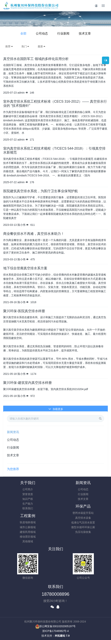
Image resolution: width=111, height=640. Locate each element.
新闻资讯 (13, 432)
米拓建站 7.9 (62, 635)
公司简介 (27, 489)
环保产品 (83, 506)
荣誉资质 (27, 494)
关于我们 (27, 483)
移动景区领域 (28, 536)
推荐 (9, 46)
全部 (23, 33)
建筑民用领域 (28, 531)
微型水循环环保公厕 (83, 527)
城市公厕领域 (28, 527)
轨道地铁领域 (28, 522)
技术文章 (85, 33)
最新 (42, 46)
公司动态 (42, 33)
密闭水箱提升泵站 (83, 512)
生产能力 (27, 503)
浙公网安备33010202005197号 (55, 626)
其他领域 (27, 541)
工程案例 (27, 516)
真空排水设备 (83, 517)
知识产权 (27, 498)
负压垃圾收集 (83, 531)
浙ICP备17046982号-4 (55, 630)
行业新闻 (63, 33)
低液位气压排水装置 (83, 522)
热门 (25, 46)
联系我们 (27, 508)
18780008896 (55, 594)
